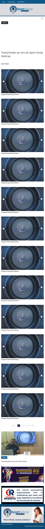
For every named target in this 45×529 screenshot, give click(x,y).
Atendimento (21, 2)
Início (3, 2)
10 (33, 425)
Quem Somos (11, 2)
